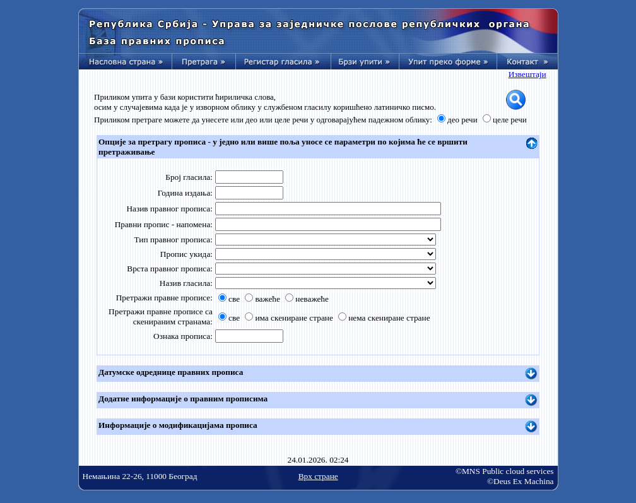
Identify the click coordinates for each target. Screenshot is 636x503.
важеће (267, 299)
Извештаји (527, 74)
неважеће (312, 299)
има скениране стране (294, 318)
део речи (462, 119)
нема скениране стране (389, 318)
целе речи (510, 119)
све (234, 299)
